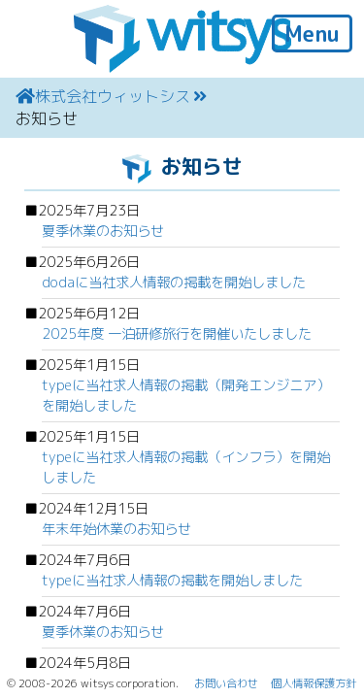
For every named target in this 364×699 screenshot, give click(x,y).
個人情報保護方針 (313, 683)
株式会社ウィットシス (112, 96)
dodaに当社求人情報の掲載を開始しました (174, 282)
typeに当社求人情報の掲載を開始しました (172, 580)
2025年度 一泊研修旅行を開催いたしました (177, 334)
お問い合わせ (226, 683)
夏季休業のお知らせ (103, 231)
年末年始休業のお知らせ (116, 529)
